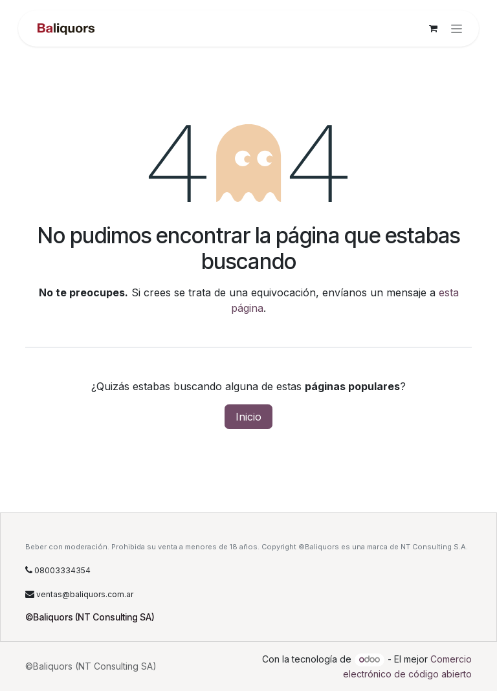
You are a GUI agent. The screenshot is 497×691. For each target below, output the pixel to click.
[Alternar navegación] (457, 28)
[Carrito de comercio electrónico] (433, 28)
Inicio (248, 416)
